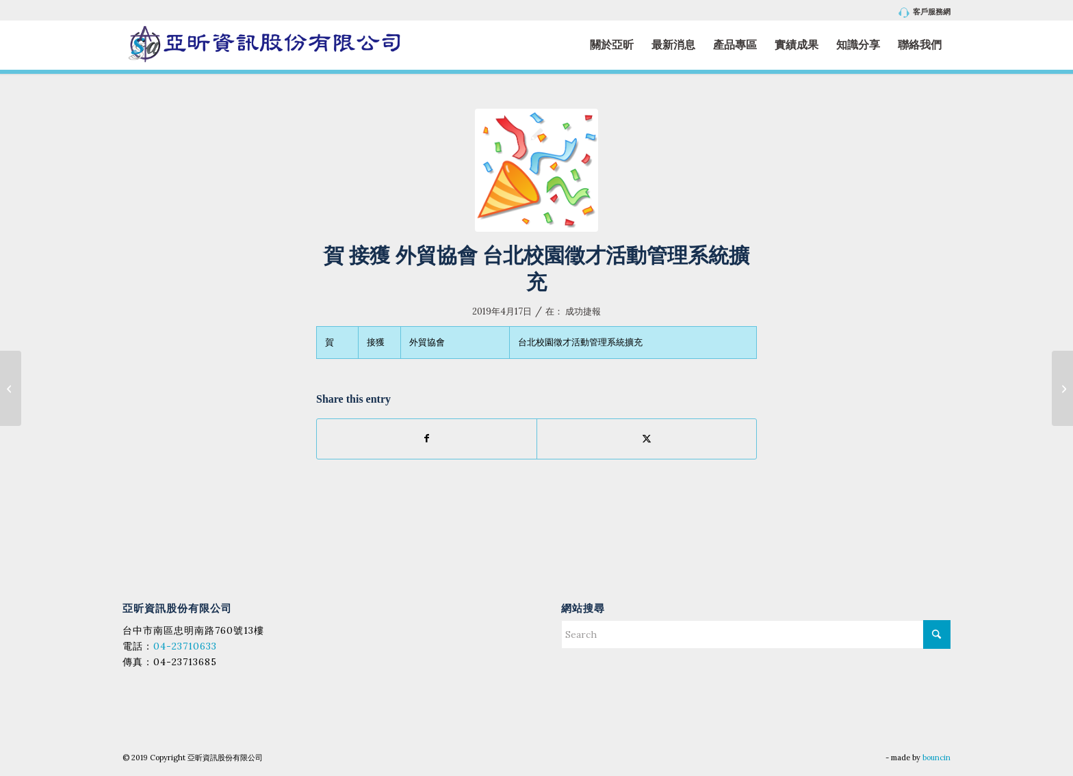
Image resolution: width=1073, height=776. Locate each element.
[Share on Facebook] (426, 438)
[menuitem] (921, 12)
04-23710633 (185, 646)
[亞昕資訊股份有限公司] (264, 45)
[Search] (756, 634)
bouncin (936, 757)
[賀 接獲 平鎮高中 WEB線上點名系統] (10, 388)
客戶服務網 (925, 12)
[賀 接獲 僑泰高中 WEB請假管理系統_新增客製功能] (1062, 388)
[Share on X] (646, 438)
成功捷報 (583, 311)
